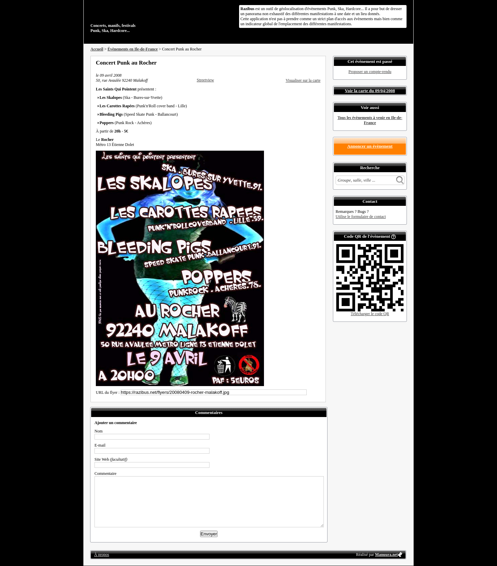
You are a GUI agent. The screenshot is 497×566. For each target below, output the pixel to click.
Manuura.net (386, 554)
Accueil (96, 49)
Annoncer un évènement (370, 146)
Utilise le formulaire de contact (361, 216)
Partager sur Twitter (300, 62)
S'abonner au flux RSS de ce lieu (318, 62)
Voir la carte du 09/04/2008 (370, 90)
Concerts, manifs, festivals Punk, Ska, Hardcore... (134, 18)
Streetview (205, 80)
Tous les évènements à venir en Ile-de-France (370, 120)
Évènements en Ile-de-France (133, 49)
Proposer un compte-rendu (369, 71)
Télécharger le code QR (370, 313)
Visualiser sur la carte (302, 80)
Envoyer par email (309, 62)
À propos (101, 554)
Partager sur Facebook (291, 62)
